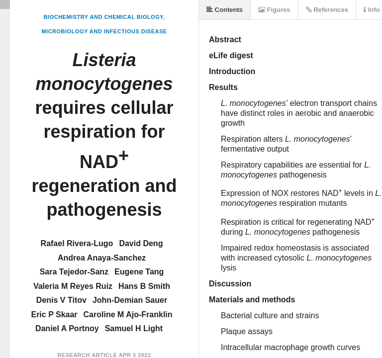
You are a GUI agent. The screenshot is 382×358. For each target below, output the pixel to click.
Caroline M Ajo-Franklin (128, 314)
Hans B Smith (144, 286)
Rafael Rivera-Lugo (77, 243)
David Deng (141, 243)
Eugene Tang (139, 272)
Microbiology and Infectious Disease (104, 31)
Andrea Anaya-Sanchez (102, 258)
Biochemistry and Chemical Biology (103, 17)
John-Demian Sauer (130, 300)
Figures (274, 9)
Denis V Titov (61, 300)
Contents (224, 9)
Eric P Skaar (54, 314)
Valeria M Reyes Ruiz (72, 286)
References (327, 9)
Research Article (87, 355)
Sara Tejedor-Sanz (74, 272)
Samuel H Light (134, 328)
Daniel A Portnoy (67, 328)
